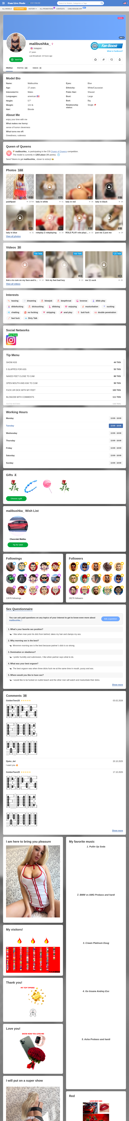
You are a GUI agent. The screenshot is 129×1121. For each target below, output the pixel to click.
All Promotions (47, 8)
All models (7, 9)
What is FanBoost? (115, 51)
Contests (60, 9)
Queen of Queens (59, 151)
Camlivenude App (75, 8)
